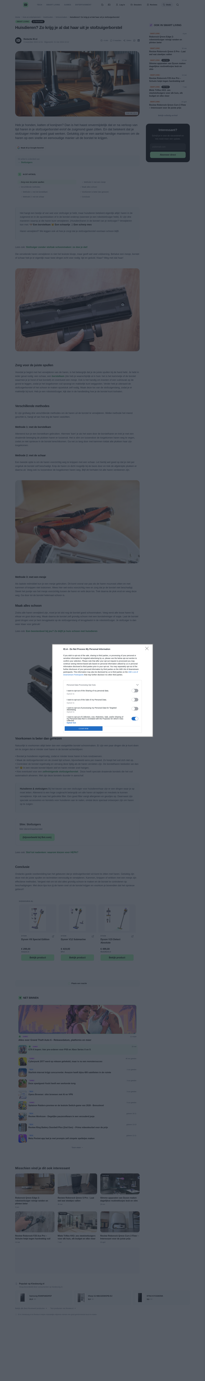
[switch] (135, 690)
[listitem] (102, 684)
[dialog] (102, 690)
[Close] (147, 649)
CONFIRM (84, 729)
